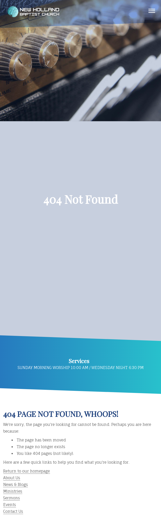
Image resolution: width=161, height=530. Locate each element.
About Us (11, 477)
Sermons (11, 498)
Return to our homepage (26, 471)
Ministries (12, 491)
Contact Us (13, 511)
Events (9, 504)
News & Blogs (15, 484)
